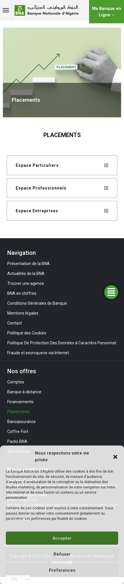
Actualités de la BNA (26, 273)
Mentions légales (22, 313)
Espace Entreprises (37, 210)
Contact (14, 323)
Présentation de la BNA (28, 263)
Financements (20, 401)
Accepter (62, 538)
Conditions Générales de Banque (37, 303)
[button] (115, 457)
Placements (18, 411)
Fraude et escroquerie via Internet (38, 352)
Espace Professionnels (41, 188)
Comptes (15, 382)
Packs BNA (17, 441)
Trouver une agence (25, 283)
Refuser (62, 554)
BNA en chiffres (21, 293)
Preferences (62, 570)
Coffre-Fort (17, 431)
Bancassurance (21, 421)
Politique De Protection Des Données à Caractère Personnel (61, 343)
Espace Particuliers (37, 165)
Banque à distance (24, 392)
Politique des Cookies (26, 333)
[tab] (62, 165)
